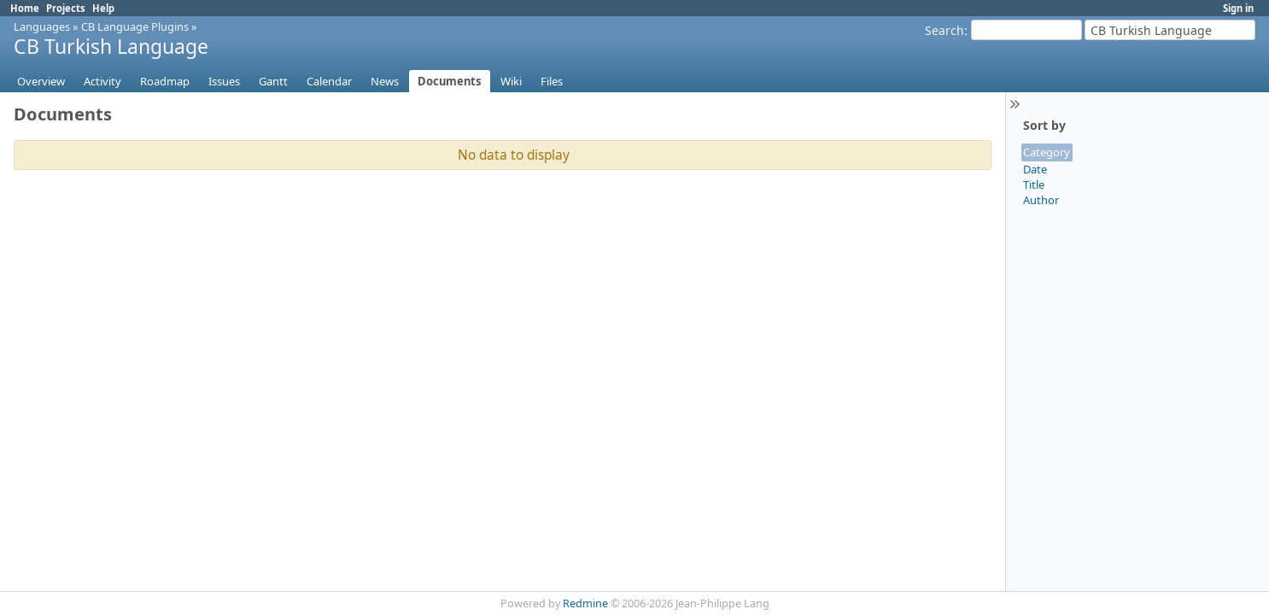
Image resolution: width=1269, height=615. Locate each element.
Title (1033, 184)
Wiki (511, 81)
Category (1046, 152)
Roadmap (165, 81)
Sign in (1238, 8)
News (385, 81)
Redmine (585, 603)
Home (24, 8)
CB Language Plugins (135, 26)
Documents (450, 81)
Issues (224, 81)
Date (1035, 169)
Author (1041, 200)
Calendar (329, 81)
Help (103, 8)
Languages (42, 26)
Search (944, 30)
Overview (41, 81)
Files (552, 81)
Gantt (273, 81)
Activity (102, 81)
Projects (65, 8)
